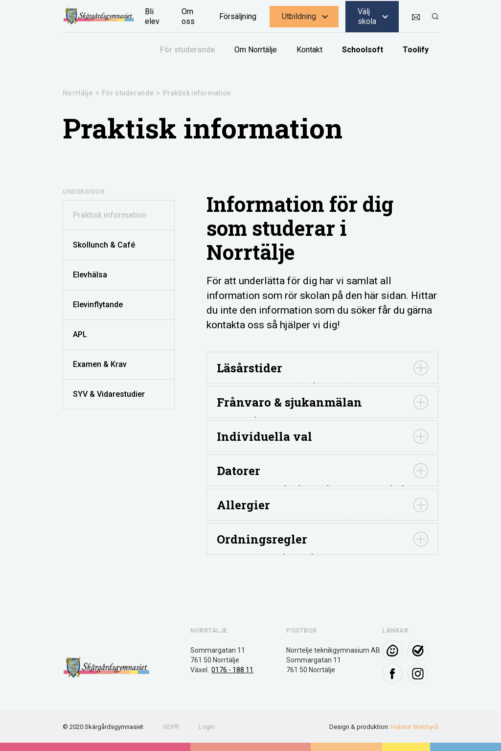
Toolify (416, 49)
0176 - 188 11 (232, 670)
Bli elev (152, 16)
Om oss (188, 16)
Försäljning (237, 16)
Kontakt (309, 49)
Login (207, 726)
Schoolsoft (362, 49)
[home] (99, 16)
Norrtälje (78, 93)
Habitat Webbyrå (414, 726)
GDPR (171, 726)
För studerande (187, 49)
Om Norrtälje (255, 49)
